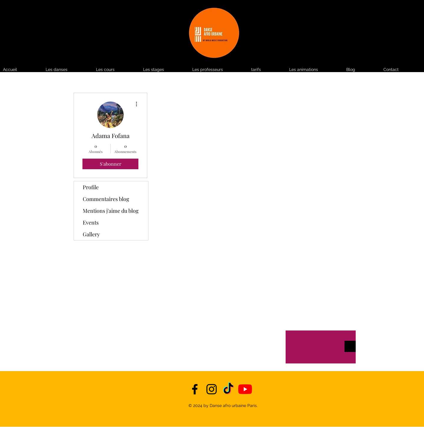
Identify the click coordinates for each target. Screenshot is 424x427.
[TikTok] (228, 389)
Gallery (91, 234)
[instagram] (211, 389)
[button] (267, 70)
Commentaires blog (106, 198)
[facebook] (195, 389)
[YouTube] (245, 389)
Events (91, 222)
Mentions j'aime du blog (111, 210)
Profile (91, 187)
